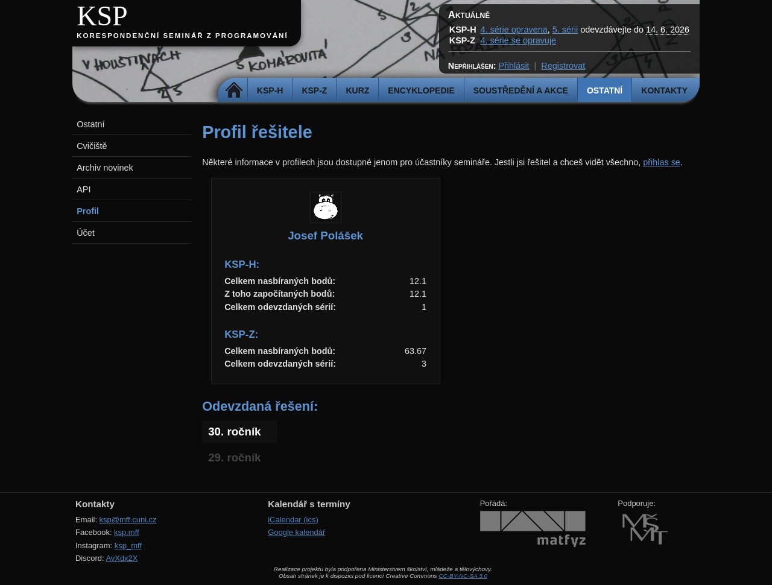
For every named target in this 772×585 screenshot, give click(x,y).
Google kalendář (296, 532)
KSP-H (270, 90)
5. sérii (565, 29)
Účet (86, 233)
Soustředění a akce (520, 90)
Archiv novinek (105, 167)
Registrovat (563, 66)
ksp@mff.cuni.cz (128, 519)
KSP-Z (314, 90)
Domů (234, 90)
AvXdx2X (122, 558)
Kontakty (664, 90)
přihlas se (661, 162)
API (83, 189)
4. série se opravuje (519, 40)
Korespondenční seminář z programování (182, 35)
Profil (88, 211)
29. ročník (234, 457)
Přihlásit (513, 66)
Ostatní (604, 90)
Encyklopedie (421, 90)
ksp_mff (128, 545)
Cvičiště (92, 146)
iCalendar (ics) (293, 519)
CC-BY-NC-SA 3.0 (462, 575)
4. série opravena (514, 29)
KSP (102, 16)
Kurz (357, 90)
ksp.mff (126, 532)
